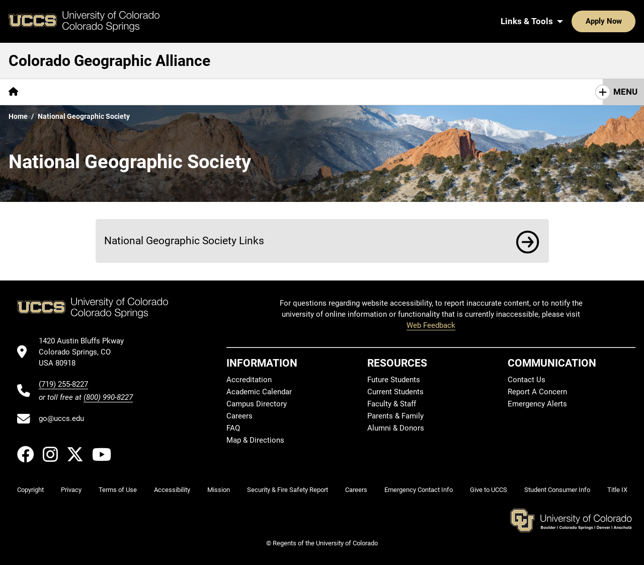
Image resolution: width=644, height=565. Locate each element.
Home (18, 116)
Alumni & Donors (395, 428)
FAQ (233, 428)
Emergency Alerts (537, 403)
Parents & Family (395, 415)
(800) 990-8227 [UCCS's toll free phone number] (108, 397)
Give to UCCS (488, 489)
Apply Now (572, 21)
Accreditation (249, 379)
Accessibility (172, 489)
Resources (322, 92)
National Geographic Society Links (184, 240)
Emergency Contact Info (418, 489)
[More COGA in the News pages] (241, 92)
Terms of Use (118, 489)
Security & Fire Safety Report (287, 489)
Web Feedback (431, 325)
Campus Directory (256, 403)
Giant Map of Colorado (79, 92)
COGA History (539, 92)
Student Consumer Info (557, 489)
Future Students (393, 379)
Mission (218, 489)
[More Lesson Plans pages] (393, 92)
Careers (239, 415)
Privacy (71, 489)
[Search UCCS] (624, 21)
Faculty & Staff (391, 403)
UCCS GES (464, 92)
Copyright (30, 489)
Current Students (395, 391)
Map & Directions (255, 440)
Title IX (617, 489)
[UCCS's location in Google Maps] (86, 352)
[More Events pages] (161, 92)
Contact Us (526, 379)
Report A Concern (537, 391)
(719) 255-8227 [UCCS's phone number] (63, 384)
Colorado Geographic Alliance (109, 60)
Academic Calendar (259, 391)
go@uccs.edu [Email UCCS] (61, 418)
